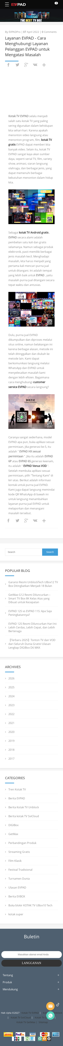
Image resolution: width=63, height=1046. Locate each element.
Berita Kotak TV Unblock (23, 807)
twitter (17, 64)
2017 (11, 758)
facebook (8, 64)
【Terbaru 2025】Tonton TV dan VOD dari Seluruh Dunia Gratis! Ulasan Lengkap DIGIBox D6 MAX (31, 643)
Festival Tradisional (20, 870)
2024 (11, 696)
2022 (11, 714)
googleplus (26, 64)
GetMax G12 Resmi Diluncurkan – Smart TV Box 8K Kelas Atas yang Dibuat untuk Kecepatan (29, 598)
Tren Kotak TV (17, 789)
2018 (11, 750)
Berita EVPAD (16, 798)
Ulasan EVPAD (17, 887)
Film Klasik (15, 861)
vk (35, 64)
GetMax (13, 834)
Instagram (12, 1004)
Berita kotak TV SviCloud (23, 816)
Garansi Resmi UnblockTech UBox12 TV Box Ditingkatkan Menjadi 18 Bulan (33, 584)
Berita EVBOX (16, 896)
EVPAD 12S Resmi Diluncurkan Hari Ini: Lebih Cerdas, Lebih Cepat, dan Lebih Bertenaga (32, 627)
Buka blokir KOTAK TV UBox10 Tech (30, 905)
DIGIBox (13, 825)
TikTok (57, 1004)
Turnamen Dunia (19, 878)
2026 (11, 678)
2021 (11, 723)
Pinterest (27, 1004)
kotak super (15, 914)
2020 (11, 732)
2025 (11, 687)
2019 (11, 741)
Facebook (5, 1004)
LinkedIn (35, 1004)
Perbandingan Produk (22, 843)
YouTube (42, 1004)
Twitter (20, 1004)
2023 (11, 705)
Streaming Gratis (19, 852)
